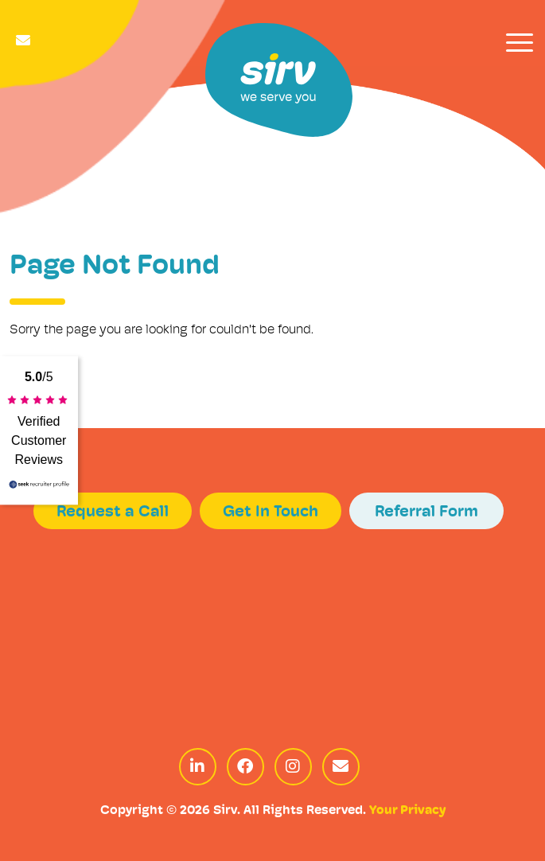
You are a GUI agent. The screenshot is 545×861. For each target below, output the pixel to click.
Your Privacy (407, 811)
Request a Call (112, 512)
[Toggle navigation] (519, 42)
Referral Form (426, 512)
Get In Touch (270, 512)
